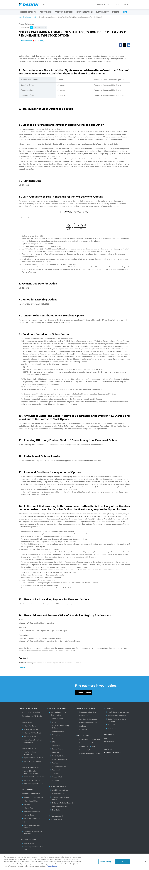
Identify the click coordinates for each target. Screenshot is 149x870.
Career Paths (111, 725)
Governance (83, 746)
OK (122, 861)
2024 (35, 17)
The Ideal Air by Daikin (30, 712)
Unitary (53, 722)
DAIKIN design (28, 843)
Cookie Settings (105, 861)
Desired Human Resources (116, 715)
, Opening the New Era (32, 784)
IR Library (82, 726)
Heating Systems (57, 731)
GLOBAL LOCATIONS (112, 753)
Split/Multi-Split (56, 718)
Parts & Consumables (58, 806)
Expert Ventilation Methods (32, 758)
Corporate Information (30, 794)
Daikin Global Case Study (31, 780)
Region (103, 4)
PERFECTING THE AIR (28, 12)
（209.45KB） (32, 41)
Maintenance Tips (57, 794)
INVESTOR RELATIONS (84, 12)
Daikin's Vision (28, 808)
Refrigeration (55, 770)
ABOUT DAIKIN (45, 12)
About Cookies (52, 866)
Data (92, 746)
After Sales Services (57, 786)
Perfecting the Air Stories (31, 716)
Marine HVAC (56, 777)
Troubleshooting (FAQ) (59, 790)
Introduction (83, 739)
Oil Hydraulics (55, 820)
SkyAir (53, 738)
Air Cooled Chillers (57, 756)
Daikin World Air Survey (31, 761)
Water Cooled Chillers (59, 759)
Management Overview (31, 811)
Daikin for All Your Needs (31, 733)
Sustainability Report (86, 750)
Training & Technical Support (61, 803)
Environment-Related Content (89, 753)
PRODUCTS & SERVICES (64, 12)
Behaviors (26, 804)
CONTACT (108, 749)
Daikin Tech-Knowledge (30, 748)
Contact (117, 4)
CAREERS (115, 12)
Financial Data (83, 715)
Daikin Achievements (29, 767)
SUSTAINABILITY (102, 12)
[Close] (145, 861)
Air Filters (54, 780)
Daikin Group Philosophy (31, 801)
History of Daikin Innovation (33, 777)
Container (54, 773)
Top (20, 17)
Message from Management (32, 797)
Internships (110, 728)
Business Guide (28, 815)
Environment (83, 743)
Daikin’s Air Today (29, 736)
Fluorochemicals (56, 816)
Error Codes (55, 810)
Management (96, 739)
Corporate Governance (30, 818)
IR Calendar (82, 729)
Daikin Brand (26, 722)
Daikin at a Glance (29, 726)
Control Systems (56, 749)
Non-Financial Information (88, 719)
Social (94, 743)
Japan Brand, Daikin (30, 729)
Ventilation (55, 745)
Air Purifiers (55, 735)
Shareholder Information (87, 722)
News (24, 822)
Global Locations (84, 693)
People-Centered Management (117, 712)
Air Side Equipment (58, 766)
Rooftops (54, 763)
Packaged (54, 752)
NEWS (124, 12)
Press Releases (27, 17)
